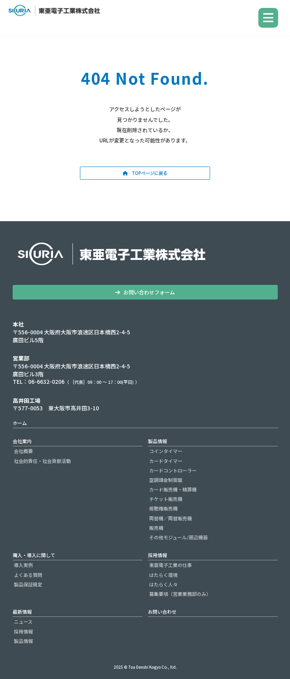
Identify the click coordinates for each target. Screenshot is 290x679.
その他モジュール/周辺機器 (178, 537)
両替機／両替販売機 (170, 518)
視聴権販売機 (163, 508)
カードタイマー (165, 460)
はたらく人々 (163, 584)
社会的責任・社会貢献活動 (42, 460)
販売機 (156, 527)
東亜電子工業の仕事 (170, 564)
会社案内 (22, 441)
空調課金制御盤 (165, 479)
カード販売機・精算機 (173, 489)
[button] (145, 173)
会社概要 (23, 451)
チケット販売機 (165, 498)
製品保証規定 (28, 584)
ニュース (23, 621)
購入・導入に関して (34, 555)
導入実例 (23, 564)
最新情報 (22, 611)
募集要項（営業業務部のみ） (180, 593)
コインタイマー (165, 451)
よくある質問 (28, 574)
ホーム (20, 422)
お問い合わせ (162, 611)
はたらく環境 (163, 574)
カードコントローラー (173, 470)
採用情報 (157, 555)
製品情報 (157, 441)
